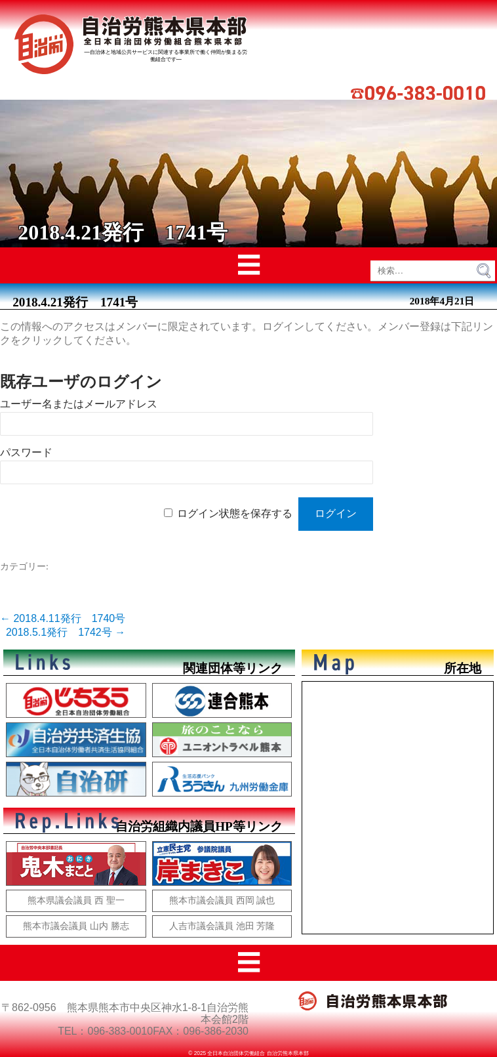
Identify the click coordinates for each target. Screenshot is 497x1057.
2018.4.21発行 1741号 (75, 302)
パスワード (26, 452)
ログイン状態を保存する (234, 513)
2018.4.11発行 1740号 (62, 618)
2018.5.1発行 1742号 (65, 632)
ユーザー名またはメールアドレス (78, 403)
